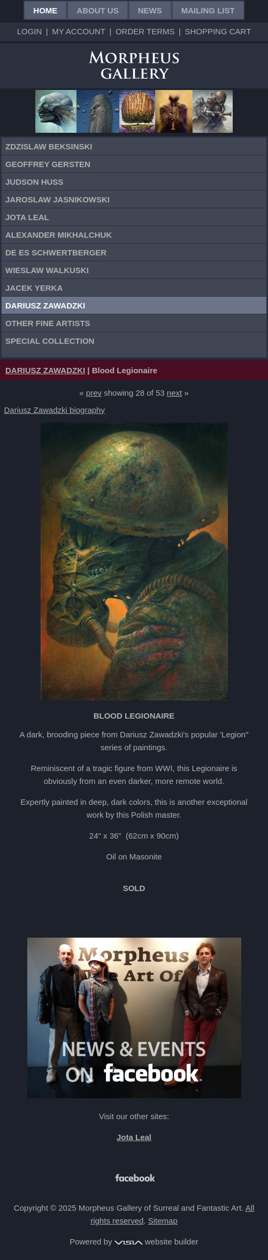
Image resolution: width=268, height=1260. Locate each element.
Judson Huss (34, 181)
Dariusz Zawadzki (45, 305)
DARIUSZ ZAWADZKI (45, 370)
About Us (97, 10)
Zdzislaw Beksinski (49, 146)
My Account (78, 31)
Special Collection (49, 340)
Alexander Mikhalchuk (58, 234)
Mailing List (208, 10)
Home (45, 10)
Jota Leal (27, 217)
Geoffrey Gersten (47, 164)
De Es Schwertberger (55, 252)
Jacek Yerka (34, 287)
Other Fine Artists (47, 323)
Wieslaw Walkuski (47, 270)
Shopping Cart (218, 31)
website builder (156, 1241)
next (174, 392)
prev (94, 392)
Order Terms (145, 31)
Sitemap (163, 1220)
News (150, 10)
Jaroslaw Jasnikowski (57, 199)
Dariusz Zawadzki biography (54, 409)
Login (29, 31)
